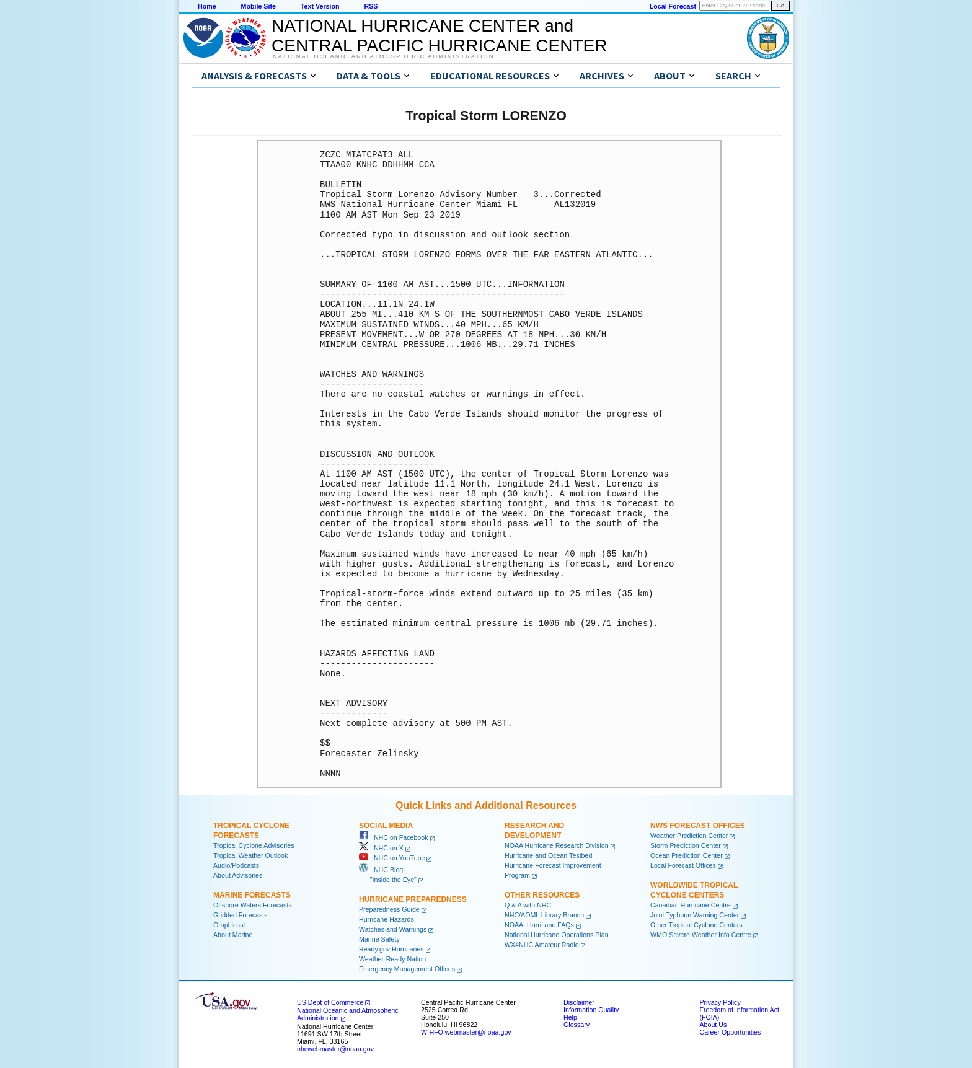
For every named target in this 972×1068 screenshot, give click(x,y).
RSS (371, 6)
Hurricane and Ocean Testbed (548, 855)
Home (207, 6)
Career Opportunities (730, 1032)
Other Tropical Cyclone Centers (696, 925)
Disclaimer (578, 1002)
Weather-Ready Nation (392, 959)
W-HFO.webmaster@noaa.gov (466, 1032)
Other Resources (542, 895)
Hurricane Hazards (386, 919)
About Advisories (237, 875)
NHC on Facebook (393, 837)
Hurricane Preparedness (413, 899)
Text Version (320, 6)
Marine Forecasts (252, 895)
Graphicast (229, 925)
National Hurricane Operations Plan (557, 934)
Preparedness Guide (389, 909)
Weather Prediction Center (689, 835)
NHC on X (381, 848)
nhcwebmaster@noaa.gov (335, 1049)
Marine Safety (379, 939)
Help (570, 1017)
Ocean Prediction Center (686, 855)
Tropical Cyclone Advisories (253, 845)
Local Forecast (673, 6)
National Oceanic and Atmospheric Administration (383, 56)
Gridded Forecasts (240, 915)
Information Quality (591, 1009)
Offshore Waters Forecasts (252, 905)
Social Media (386, 825)
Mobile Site (258, 6)
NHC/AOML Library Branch (544, 915)
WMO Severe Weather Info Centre (700, 934)
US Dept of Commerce (330, 1002)
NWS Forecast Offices (697, 825)
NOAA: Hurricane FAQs (539, 925)
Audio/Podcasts (236, 865)
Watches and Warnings (392, 929)
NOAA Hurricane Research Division (557, 845)
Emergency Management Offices (407, 969)
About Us (713, 1024)
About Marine (232, 934)
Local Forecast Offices (683, 865)
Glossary (576, 1024)
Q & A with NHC (528, 905)
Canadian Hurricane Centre (690, 905)
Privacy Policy (719, 1002)
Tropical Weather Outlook (250, 855)
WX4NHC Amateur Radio (542, 944)
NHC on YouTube (392, 858)
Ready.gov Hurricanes (391, 949)
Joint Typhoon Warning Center (694, 915)
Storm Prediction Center (685, 845)
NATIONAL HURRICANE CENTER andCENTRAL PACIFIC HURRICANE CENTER (439, 35)
